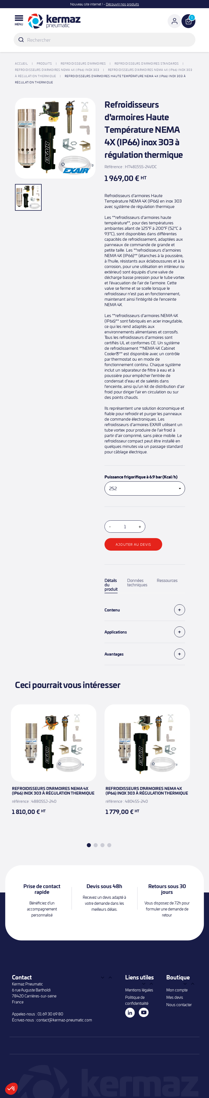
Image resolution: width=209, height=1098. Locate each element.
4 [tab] (109, 845)
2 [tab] (96, 845)
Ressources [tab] (167, 580)
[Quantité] (124, 526)
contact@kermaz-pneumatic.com (64, 1019)
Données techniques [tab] (137, 582)
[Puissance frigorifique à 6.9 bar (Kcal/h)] (144, 488)
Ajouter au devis (133, 544)
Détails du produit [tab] (111, 585)
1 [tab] (89, 845)
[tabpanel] (53, 766)
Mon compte (177, 990)
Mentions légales (139, 990)
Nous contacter (179, 1004)
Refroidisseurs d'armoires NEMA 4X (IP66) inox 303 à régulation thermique (53, 791)
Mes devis (174, 997)
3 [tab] (102, 845)
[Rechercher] (104, 40)
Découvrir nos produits (122, 4)
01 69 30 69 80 (50, 1013)
